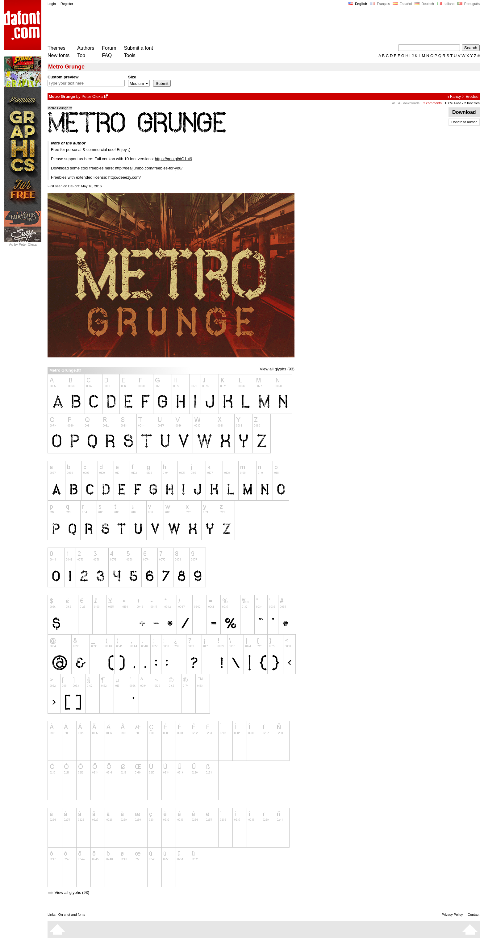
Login (52, 4)
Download (464, 112)
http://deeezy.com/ (124, 177)
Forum (109, 48)
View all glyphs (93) (277, 369)
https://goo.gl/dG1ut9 (173, 158)
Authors (85, 48)
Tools (130, 55)
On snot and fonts (71, 914)
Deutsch (424, 4)
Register (66, 4)
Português (468, 4)
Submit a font (138, 48)
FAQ (107, 55)
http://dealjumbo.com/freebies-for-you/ (148, 168)
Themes (56, 48)
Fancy (455, 96)
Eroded (471, 96)
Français (380, 4)
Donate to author (464, 122)
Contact (473, 914)
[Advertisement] (160, 27)
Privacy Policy (452, 914)
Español (402, 4)
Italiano (446, 4)
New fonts (58, 55)
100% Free (452, 103)
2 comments (432, 103)
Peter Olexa (92, 96)
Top (81, 55)
